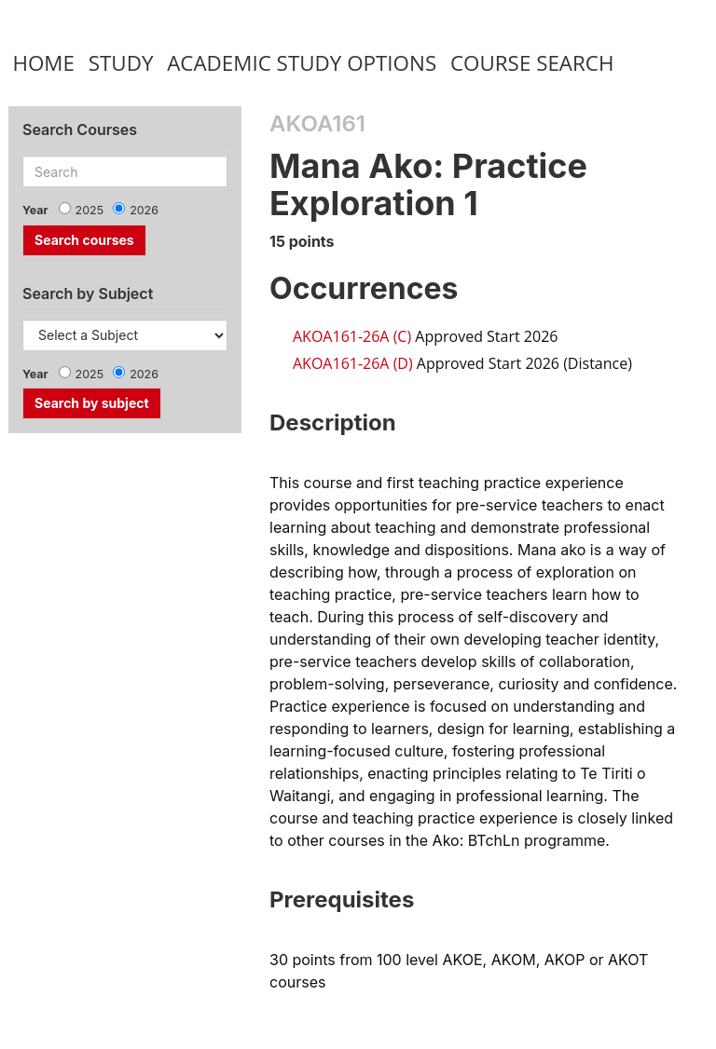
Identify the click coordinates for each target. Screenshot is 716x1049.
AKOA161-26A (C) (352, 336)
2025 (90, 210)
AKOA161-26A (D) (353, 363)
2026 (144, 210)
